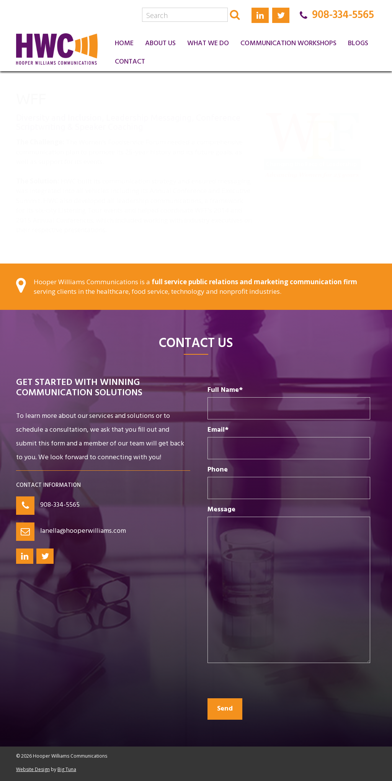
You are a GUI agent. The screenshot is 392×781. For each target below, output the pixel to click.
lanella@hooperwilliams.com (83, 531)
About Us (160, 43)
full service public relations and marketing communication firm (254, 281)
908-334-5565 (60, 505)
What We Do (208, 43)
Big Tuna (66, 769)
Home (124, 43)
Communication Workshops (288, 43)
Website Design (33, 769)
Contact (130, 61)
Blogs (358, 43)
